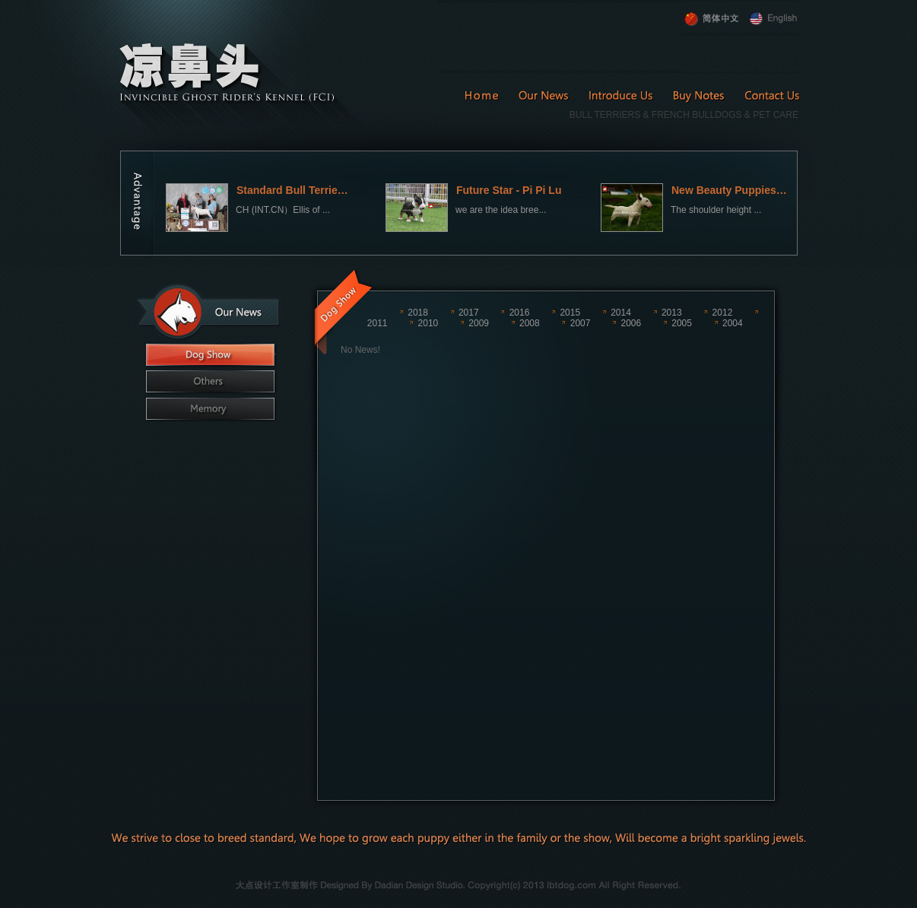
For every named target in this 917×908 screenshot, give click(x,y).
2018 (418, 312)
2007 (580, 323)
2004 (732, 323)
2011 (377, 323)
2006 (630, 323)
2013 (672, 312)
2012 (722, 312)
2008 (529, 323)
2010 (428, 323)
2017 (468, 312)
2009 (478, 323)
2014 (621, 312)
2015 (570, 312)
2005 (681, 323)
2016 (519, 312)
